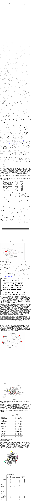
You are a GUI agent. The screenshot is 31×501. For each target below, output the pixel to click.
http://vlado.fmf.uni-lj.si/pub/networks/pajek (12, 143)
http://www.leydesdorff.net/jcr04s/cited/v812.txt (6, 276)
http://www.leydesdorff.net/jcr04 (22, 140)
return (1, 0)
